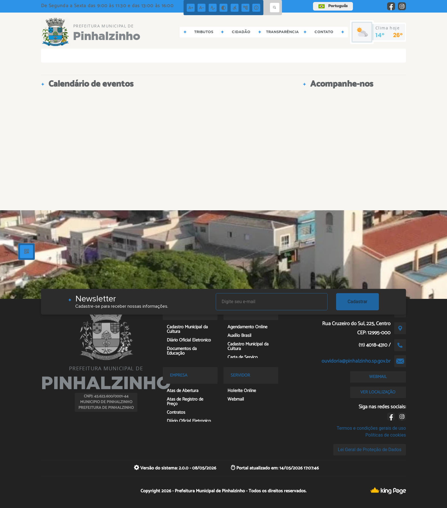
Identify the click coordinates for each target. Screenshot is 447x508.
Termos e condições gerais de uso (371, 428)
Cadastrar (357, 301)
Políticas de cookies (385, 435)
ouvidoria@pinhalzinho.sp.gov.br (356, 361)
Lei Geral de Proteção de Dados (369, 449)
